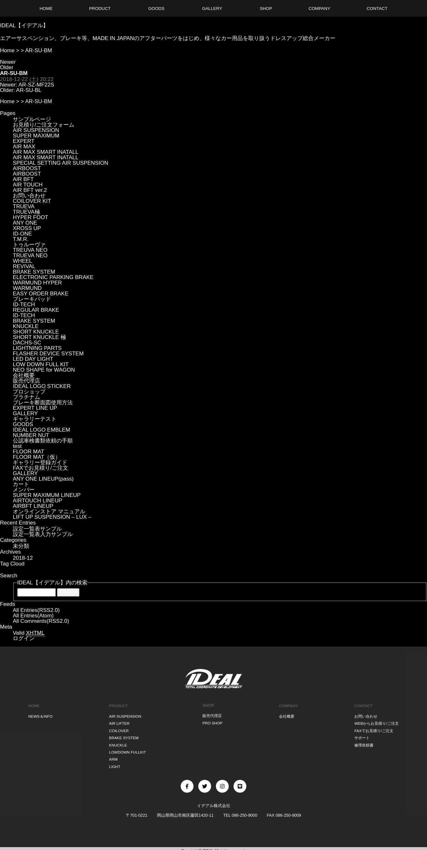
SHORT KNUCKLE (36, 332)
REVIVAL (24, 266)
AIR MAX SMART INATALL (45, 152)
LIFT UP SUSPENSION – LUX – (52, 517)
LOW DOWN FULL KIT (41, 364)
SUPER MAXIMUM (36, 136)
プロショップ (29, 392)
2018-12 (23, 558)
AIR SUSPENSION (36, 130)
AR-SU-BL (28, 90)
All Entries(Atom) (33, 616)
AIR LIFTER (119, 722)
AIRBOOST (27, 168)
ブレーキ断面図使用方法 (43, 403)
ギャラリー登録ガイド (40, 462)
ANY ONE (25, 223)
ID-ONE (22, 234)
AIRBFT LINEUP (33, 506)
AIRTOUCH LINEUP (37, 501)
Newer (8, 62)
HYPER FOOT (30, 217)
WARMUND (27, 288)
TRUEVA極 (26, 212)
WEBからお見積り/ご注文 (376, 722)
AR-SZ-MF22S (36, 85)
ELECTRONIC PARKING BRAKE (53, 277)
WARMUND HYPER (37, 283)
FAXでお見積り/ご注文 (40, 468)
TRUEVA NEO (30, 255)
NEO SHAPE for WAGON (44, 370)
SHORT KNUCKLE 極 (39, 337)
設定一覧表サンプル (37, 529)
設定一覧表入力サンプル (43, 534)
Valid (29, 633)
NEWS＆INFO (40, 715)
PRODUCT (118, 705)
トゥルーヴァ (29, 245)
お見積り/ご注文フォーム (43, 125)
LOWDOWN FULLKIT (127, 748)
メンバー (24, 490)
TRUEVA (24, 206)
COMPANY (287, 705)
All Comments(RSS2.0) (41, 621)
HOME (33, 705)
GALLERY (25, 413)
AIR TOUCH (28, 185)
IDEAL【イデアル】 (24, 25)
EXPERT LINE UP (35, 408)
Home (7, 50)
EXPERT (24, 141)
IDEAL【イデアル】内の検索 (52, 583)
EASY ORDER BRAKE (41, 294)
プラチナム (26, 397)
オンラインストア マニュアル (49, 511)
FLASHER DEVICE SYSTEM (48, 354)
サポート (360, 735)
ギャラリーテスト (34, 419)
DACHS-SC (27, 343)
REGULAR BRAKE (36, 310)
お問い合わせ (29, 196)
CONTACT (362, 705)
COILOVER (118, 728)
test (17, 446)
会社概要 (24, 375)
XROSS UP (27, 228)
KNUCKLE (25, 326)
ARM (112, 755)
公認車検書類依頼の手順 (43, 441)
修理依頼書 (362, 741)
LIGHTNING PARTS (37, 348)
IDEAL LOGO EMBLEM (41, 430)
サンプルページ (32, 119)
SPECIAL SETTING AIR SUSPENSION (60, 163)
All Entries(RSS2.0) (36, 610)
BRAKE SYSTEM (34, 272)
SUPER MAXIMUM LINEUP (47, 495)
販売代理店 (26, 381)
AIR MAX (24, 147)
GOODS (23, 424)
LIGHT (114, 762)
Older (6, 67)
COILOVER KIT (32, 201)
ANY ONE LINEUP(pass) (43, 479)
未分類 (21, 546)
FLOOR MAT (28, 452)
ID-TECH (24, 304)
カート (21, 484)
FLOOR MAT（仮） (37, 457)
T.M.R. (21, 239)
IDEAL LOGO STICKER (42, 386)
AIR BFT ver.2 (30, 190)
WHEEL (22, 261)
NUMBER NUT (31, 435)
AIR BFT (23, 179)
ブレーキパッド (32, 299)
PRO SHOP (212, 722)
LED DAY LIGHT (33, 359)
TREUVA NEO (30, 250)
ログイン (24, 638)
